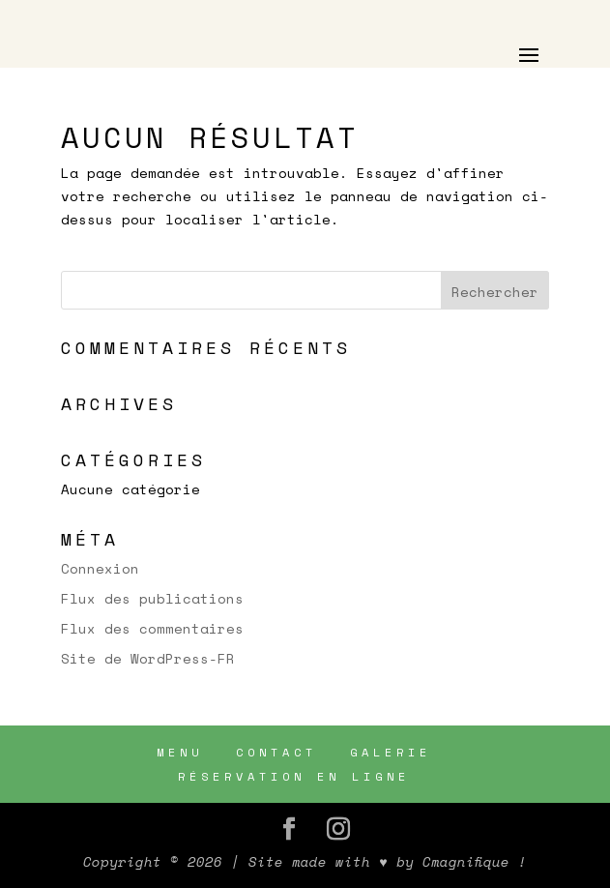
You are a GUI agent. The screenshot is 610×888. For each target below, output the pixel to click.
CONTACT (276, 752)
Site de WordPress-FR (148, 658)
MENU (180, 752)
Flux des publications (152, 598)
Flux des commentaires (152, 628)
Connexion (100, 568)
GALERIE (390, 752)
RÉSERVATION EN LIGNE (294, 776)
